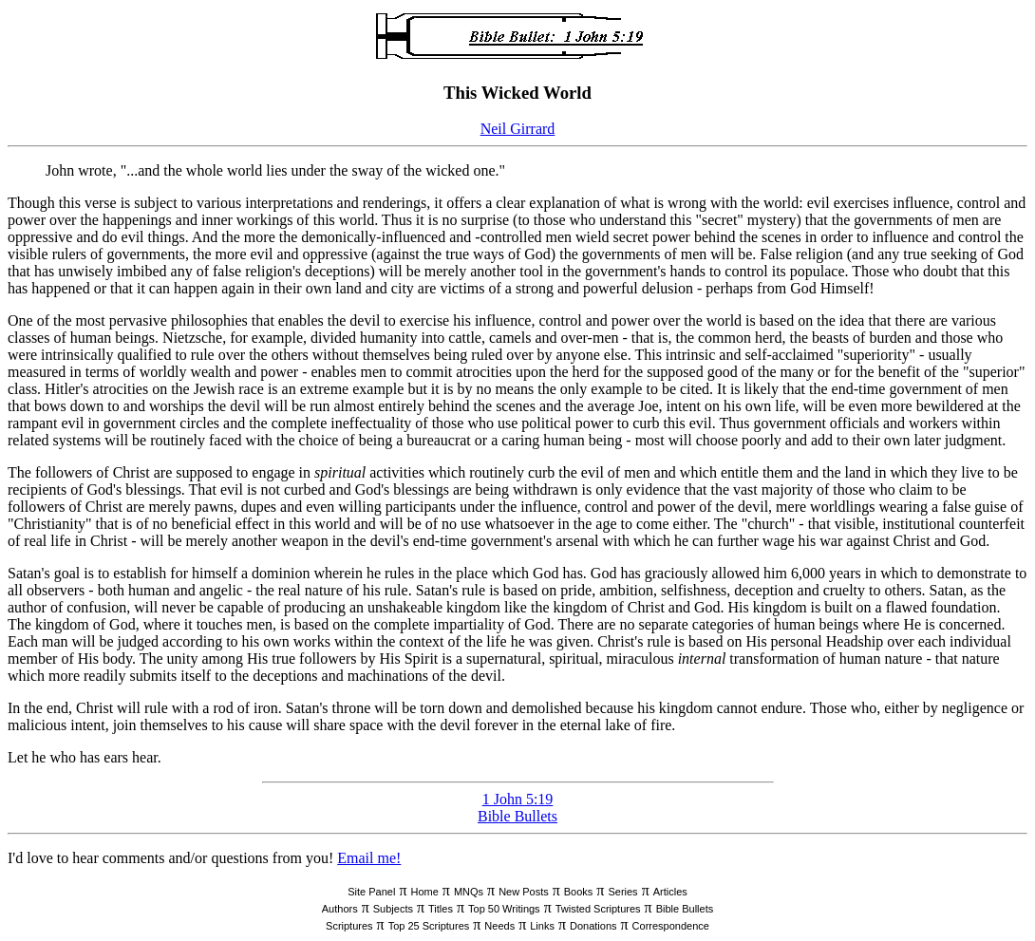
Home (424, 891)
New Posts (524, 891)
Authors (340, 908)
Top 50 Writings (504, 908)
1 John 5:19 (518, 799)
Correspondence (670, 926)
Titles (440, 908)
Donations (593, 926)
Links (542, 926)
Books (578, 891)
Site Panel (371, 891)
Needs (499, 926)
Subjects (393, 908)
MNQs (468, 891)
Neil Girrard (517, 129)
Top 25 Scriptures (429, 926)
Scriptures (349, 926)
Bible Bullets (517, 816)
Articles (670, 891)
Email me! (369, 858)
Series (622, 891)
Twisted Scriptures (598, 908)
